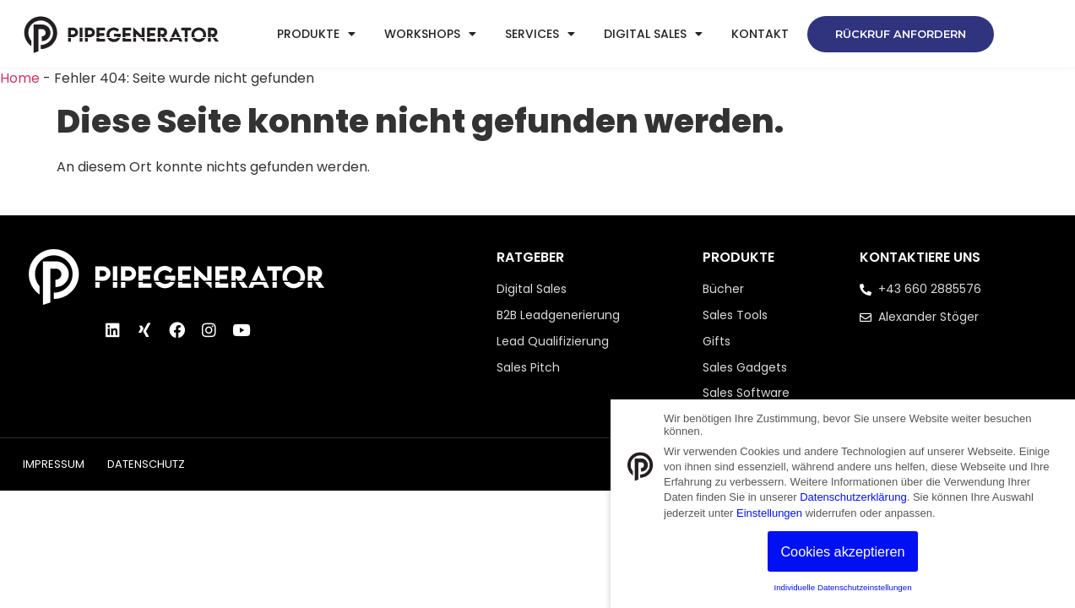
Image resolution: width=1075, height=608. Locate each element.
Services (540, 33)
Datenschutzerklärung (853, 497)
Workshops (430, 33)
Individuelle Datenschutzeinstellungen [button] (842, 587)
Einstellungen (769, 513)
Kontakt (760, 33)
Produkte (316, 33)
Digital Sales (653, 33)
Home (20, 78)
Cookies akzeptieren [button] (842, 551)
